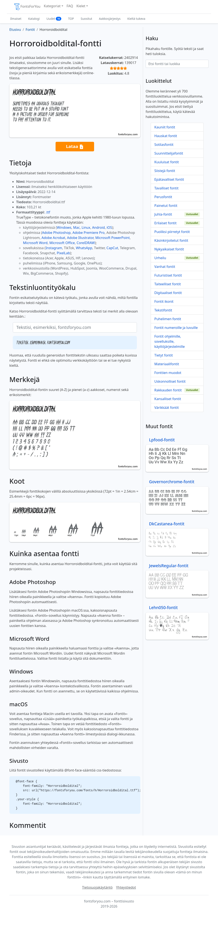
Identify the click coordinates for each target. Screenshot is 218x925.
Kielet (80, 6)
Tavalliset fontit (166, 188)
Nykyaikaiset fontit (169, 249)
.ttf (48, 212)
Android (98, 227)
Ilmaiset (16, 19)
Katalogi (34, 19)
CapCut (112, 248)
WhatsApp (84, 248)
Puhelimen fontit (167, 319)
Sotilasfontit (164, 144)
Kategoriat (52, 6)
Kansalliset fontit (167, 398)
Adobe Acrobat (53, 237)
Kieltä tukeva (136, 19)
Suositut (86, 19)
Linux (86, 227)
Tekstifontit (163, 310)
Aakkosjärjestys (109, 19)
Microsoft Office (62, 242)
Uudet (53, 19)
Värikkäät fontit (166, 407)
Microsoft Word (35, 242)
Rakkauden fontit (168, 390)
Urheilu (160, 258)
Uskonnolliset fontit (170, 381)
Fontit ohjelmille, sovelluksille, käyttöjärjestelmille (169, 341)
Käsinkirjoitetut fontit (171, 240)
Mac (76, 227)
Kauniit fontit (164, 127)
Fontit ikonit (164, 301)
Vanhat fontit (164, 266)
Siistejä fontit (164, 170)
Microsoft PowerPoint (112, 237)
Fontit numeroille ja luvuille (176, 327)
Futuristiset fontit (168, 275)
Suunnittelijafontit (168, 153)
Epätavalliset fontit (169, 179)
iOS (109, 227)
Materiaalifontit (166, 364)
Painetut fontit (165, 205)
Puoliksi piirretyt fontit (172, 231)
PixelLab (63, 253)
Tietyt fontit (163, 355)
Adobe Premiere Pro (88, 232)
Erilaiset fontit (165, 223)
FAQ (70, 6)
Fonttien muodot (167, 372)
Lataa (75, 146)
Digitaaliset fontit (168, 292)
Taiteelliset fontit (167, 284)
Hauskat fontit (165, 136)
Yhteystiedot (126, 887)
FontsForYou (27, 6)
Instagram (54, 248)
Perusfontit (163, 197)
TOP (71, 19)
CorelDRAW (86, 242)
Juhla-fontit (163, 214)
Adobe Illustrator (80, 237)
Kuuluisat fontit (166, 162)
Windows (64, 227)
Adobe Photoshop (56, 232)
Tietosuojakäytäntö (97, 887)
